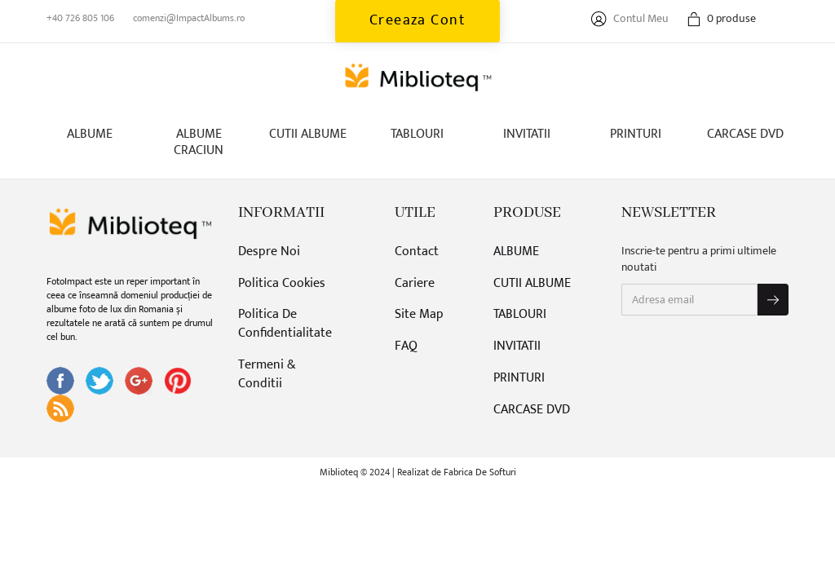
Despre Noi (269, 252)
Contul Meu (630, 18)
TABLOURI (417, 134)
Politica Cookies (281, 284)
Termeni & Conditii (267, 375)
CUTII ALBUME (308, 134)
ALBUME (90, 134)
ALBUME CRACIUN (198, 142)
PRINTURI (635, 134)
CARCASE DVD (745, 134)
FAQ (406, 347)
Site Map (419, 315)
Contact (417, 252)
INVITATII (526, 134)
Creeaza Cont (417, 20)
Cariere (415, 284)
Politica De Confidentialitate (285, 324)
